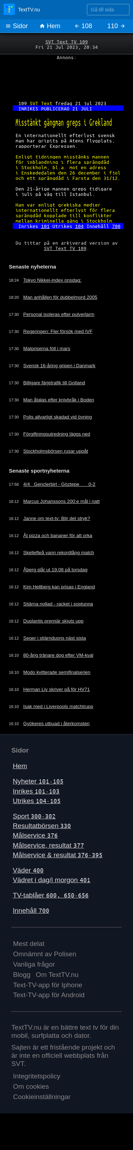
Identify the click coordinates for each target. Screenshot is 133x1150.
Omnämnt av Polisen (44, 966)
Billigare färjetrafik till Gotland (57, 394)
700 (116, 235)
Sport (34, 828)
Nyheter (38, 793)
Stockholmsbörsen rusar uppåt (58, 462)
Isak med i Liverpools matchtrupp (61, 719)
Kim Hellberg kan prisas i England (62, 599)
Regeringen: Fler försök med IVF (61, 343)
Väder (28, 882)
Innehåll (31, 923)
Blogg (22, 986)
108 (83, 26)
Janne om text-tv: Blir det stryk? (60, 531)
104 (79, 235)
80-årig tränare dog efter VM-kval (61, 668)
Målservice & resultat (57, 867)
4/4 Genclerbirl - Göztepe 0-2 (62, 497)
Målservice (35, 848)
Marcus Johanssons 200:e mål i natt (65, 514)
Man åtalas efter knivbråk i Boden (62, 411)
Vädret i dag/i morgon (51, 892)
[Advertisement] (66, 79)
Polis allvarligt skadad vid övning (61, 428)
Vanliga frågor (34, 976)
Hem (49, 26)
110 (116, 26)
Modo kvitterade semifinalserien (60, 685)
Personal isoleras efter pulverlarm (62, 326)
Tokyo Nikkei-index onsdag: (55, 292)
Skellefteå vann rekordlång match (62, 565)
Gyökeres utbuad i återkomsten (59, 736)
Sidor (16, 26)
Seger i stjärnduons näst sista (57, 651)
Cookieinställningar (42, 1109)
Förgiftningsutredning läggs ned (60, 445)
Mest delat (29, 956)
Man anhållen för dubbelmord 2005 (63, 309)
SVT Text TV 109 (66, 41)
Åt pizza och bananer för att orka (61, 548)
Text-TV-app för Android (49, 1007)
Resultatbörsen (42, 838)
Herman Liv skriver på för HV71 (59, 702)
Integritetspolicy (36, 1088)
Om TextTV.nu (57, 986)
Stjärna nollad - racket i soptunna (61, 616)
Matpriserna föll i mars (49, 360)
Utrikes (37, 813)
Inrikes (36, 803)
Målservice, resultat (48, 857)
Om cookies (31, 1098)
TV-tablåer (51, 907)
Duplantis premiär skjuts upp (56, 633)
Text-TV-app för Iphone (47, 997)
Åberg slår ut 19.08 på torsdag (58, 582)
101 (45, 235)
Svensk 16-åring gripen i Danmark (62, 377)
